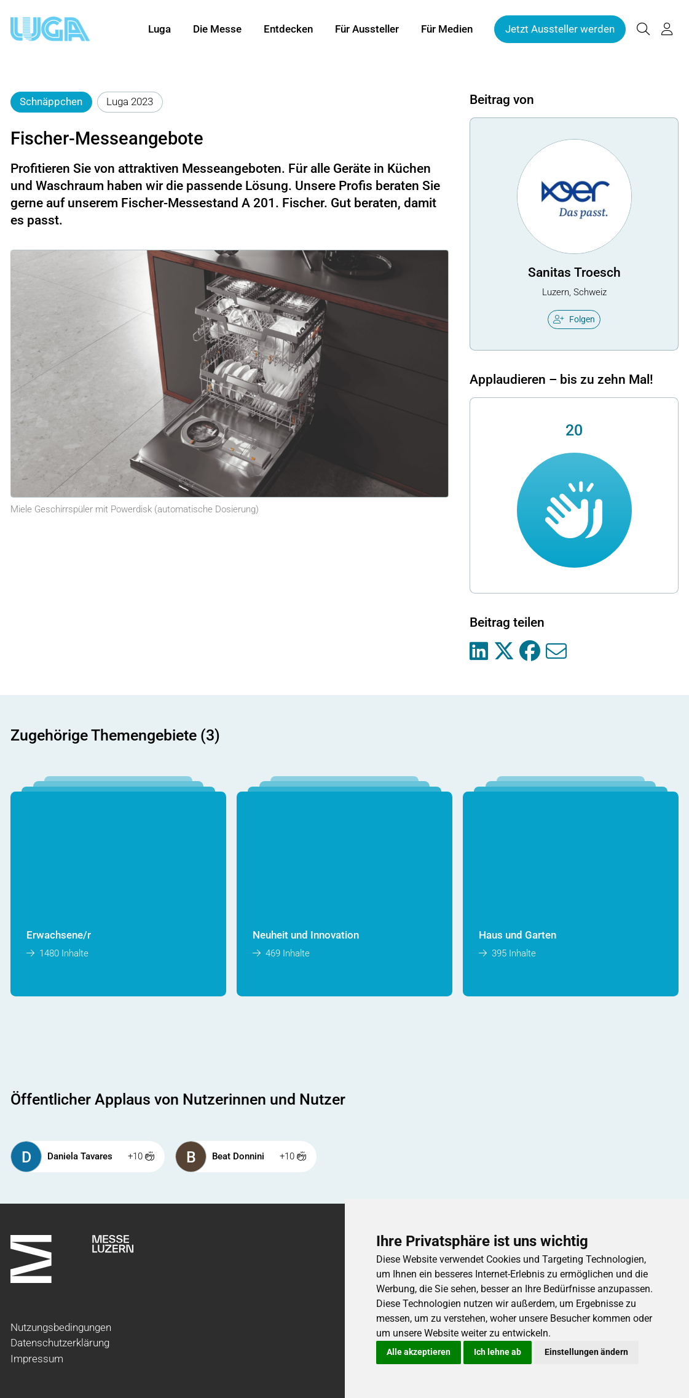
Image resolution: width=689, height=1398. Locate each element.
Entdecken (288, 29)
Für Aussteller (367, 29)
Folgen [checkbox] (574, 319)
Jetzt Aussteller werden (560, 29)
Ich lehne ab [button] (497, 1352)
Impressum (36, 1358)
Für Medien (447, 29)
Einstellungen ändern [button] (586, 1352)
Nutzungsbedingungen (60, 1327)
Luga (159, 29)
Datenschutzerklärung (59, 1342)
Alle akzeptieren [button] (419, 1352)
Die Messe (217, 29)
